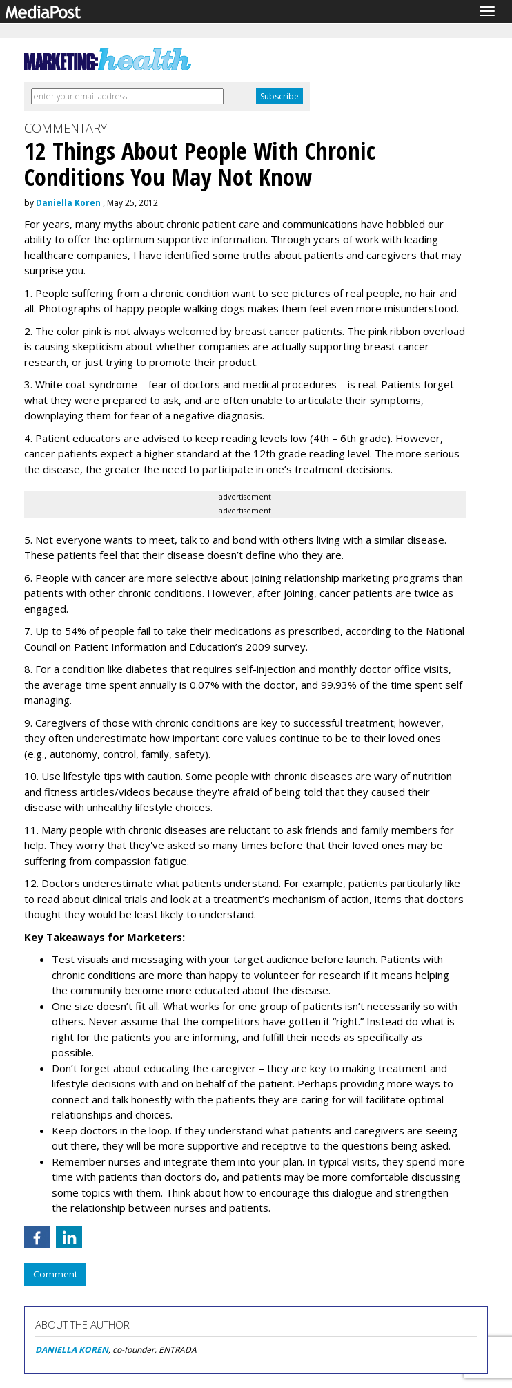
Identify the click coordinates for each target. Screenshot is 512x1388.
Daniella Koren (68, 203)
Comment (55, 1274)
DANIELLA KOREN (71, 1350)
